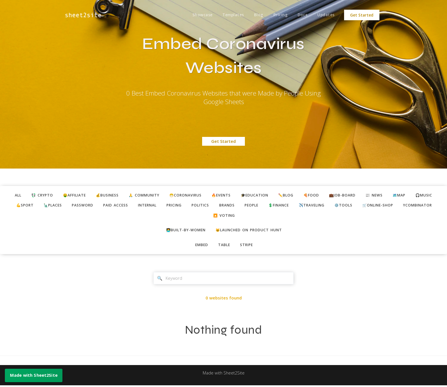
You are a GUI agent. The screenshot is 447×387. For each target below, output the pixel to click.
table (224, 245)
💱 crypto (34, 195)
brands (226, 205)
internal (142, 205)
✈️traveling (316, 205)
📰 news (380, 195)
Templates (232, 15)
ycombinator (427, 205)
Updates (326, 15)
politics (199, 205)
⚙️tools (349, 205)
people (252, 205)
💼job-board (347, 195)
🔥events (222, 195)
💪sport (15, 205)
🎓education (257, 195)
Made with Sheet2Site (223, 375)
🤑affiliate (68, 195)
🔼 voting (224, 216)
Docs (302, 15)
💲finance (281, 205)
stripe (248, 245)
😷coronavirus (185, 195)
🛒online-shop (385, 205)
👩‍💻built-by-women (184, 231)
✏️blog (289, 195)
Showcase (200, 15)
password (75, 205)
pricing (171, 205)
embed (201, 245)
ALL (9, 195)
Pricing (279, 15)
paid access (109, 205)
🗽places (44, 205)
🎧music (432, 195)
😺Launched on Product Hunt (250, 231)
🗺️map (406, 195)
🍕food (315, 195)
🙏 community (141, 195)
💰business (103, 195)
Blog (257, 15)
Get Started (361, 15)
